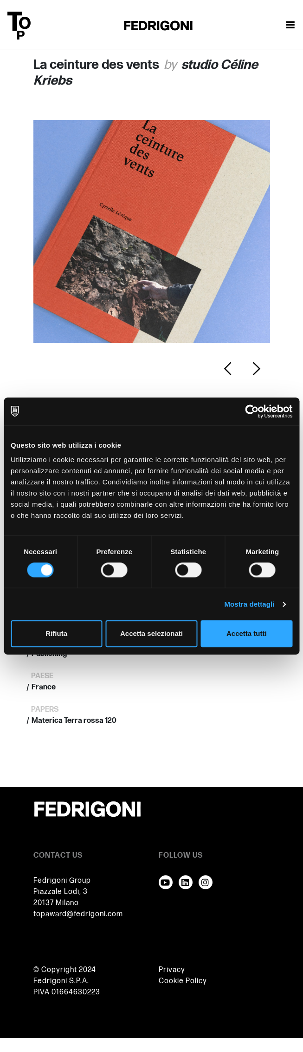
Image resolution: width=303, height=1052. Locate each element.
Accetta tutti (246, 633)
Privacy (172, 970)
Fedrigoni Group (62, 880)
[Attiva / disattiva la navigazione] (290, 25)
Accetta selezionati (151, 633)
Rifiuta (56, 633)
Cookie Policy (183, 981)
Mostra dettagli (249, 604)
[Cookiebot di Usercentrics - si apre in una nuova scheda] (251, 411)
